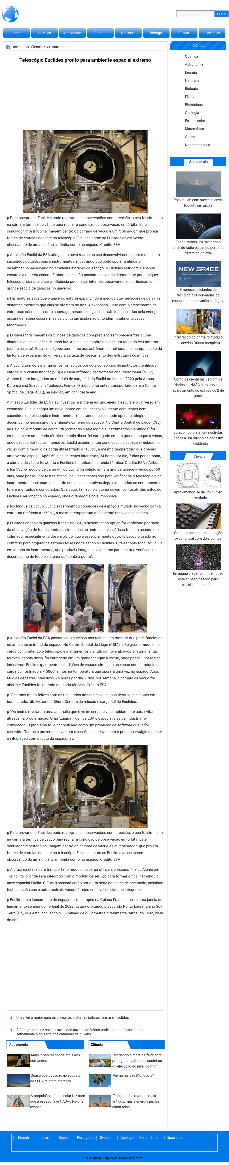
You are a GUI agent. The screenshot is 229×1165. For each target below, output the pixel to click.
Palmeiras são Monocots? (133, 1075)
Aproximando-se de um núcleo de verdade (198, 481)
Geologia (192, 113)
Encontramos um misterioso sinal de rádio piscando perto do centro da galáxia (198, 234)
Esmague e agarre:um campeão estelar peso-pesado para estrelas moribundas (198, 565)
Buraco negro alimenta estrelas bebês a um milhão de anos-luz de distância (198, 425)
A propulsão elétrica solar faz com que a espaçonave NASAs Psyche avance (57, 1101)
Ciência (37, 47)
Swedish (106, 1137)
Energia (100, 33)
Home (16, 33)
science (19, 47)
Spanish (65, 1137)
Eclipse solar (195, 121)
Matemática (194, 129)
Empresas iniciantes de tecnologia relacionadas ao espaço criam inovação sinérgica (198, 282)
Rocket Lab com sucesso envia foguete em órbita (198, 189)
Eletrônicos (194, 105)
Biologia (156, 33)
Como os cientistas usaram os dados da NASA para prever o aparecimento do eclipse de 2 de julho (198, 374)
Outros (190, 137)
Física (184, 33)
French (23, 1137)
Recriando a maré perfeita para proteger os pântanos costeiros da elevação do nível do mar (137, 1060)
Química (44, 33)
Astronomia (72, 33)
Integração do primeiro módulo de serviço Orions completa (198, 327)
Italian (44, 1137)
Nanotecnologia (197, 145)
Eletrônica (212, 33)
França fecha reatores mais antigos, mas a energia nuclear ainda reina (136, 1101)
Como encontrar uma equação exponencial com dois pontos (198, 522)
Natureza (128, 33)
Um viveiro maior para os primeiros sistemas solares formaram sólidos (72, 1017)
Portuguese (86, 1137)
